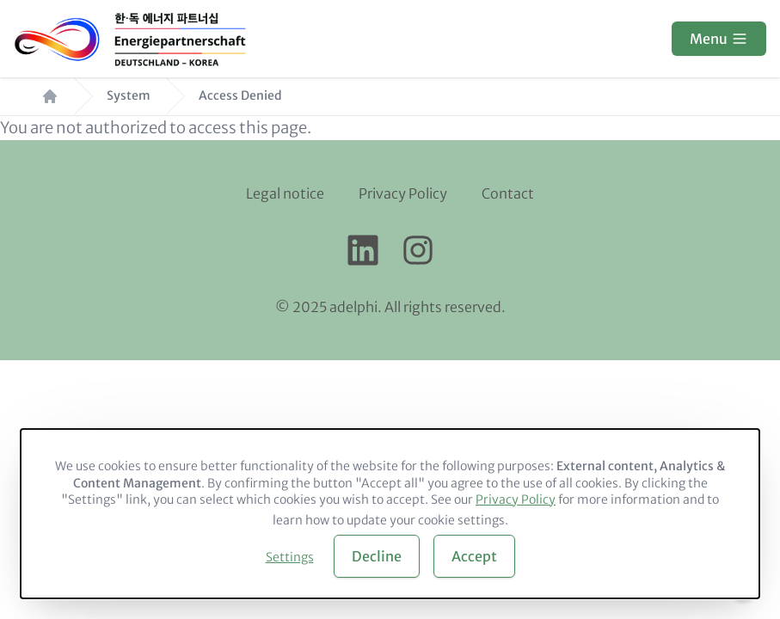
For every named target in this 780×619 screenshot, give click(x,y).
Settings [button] (290, 557)
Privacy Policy (403, 193)
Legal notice (285, 193)
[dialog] (390, 513)
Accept (474, 556)
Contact (508, 193)
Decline (377, 556)
